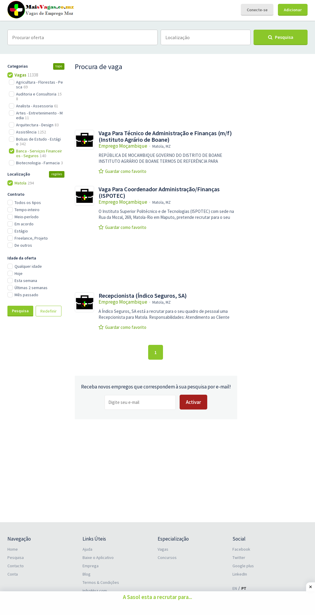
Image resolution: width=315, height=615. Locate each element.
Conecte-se (257, 9)
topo (59, 66)
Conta (12, 574)
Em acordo (24, 224)
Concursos (167, 557)
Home (12, 549)
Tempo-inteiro (27, 209)
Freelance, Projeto (31, 238)
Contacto (15, 565)
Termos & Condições (101, 582)
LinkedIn (239, 574)
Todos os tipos (28, 202)
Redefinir (48, 311)
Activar (193, 402)
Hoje (19, 273)
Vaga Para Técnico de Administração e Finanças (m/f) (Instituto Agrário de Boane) (165, 136)
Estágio (21, 231)
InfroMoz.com (95, 590)
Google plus (243, 565)
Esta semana (26, 280)
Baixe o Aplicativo (98, 557)
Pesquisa (20, 310)
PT (243, 588)
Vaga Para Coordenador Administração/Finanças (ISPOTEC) (159, 192)
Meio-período (27, 216)
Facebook (241, 549)
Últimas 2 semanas (31, 287)
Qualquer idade (28, 266)
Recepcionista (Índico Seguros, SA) (143, 295)
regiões (56, 174)
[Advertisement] (37, 420)
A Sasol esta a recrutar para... (157, 597)
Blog (87, 574)
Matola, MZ (161, 146)
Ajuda (87, 549)
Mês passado (26, 294)
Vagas (163, 549)
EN (234, 588)
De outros (23, 245)
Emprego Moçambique (123, 146)
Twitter (238, 557)
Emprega (91, 565)
